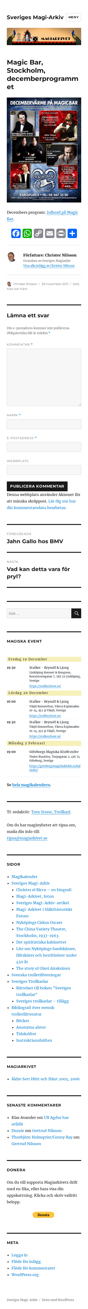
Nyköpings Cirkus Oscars (39, 922)
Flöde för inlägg (26, 1261)
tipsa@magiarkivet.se (27, 838)
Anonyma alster (31, 1027)
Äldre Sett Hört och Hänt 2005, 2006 (45, 1079)
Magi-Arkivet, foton (35, 896)
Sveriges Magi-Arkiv (35, 17)
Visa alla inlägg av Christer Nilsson (49, 266)
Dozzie (17, 1130)
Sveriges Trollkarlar (29, 981)
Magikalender (24, 876)
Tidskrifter (26, 1033)
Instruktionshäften (34, 1040)
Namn (14, 415)
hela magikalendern (31, 784)
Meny (74, 17)
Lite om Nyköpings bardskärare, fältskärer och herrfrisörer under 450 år (46, 955)
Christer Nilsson (25, 284)
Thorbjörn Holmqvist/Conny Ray (42, 1137)
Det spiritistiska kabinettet (41, 942)
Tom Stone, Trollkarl (50, 812)
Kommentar (20, 345)
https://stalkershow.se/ (45, 686)
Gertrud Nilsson (47, 1130)
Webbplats (18, 461)
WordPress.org (25, 1274)
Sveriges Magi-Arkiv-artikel (42, 902)
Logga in (19, 1255)
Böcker (22, 1020)
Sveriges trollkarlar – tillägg (42, 1001)
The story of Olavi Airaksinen (43, 968)
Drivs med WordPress (58, 1300)
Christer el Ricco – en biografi (44, 889)
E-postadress (22, 438)
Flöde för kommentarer (33, 1268)
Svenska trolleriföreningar (36, 975)
